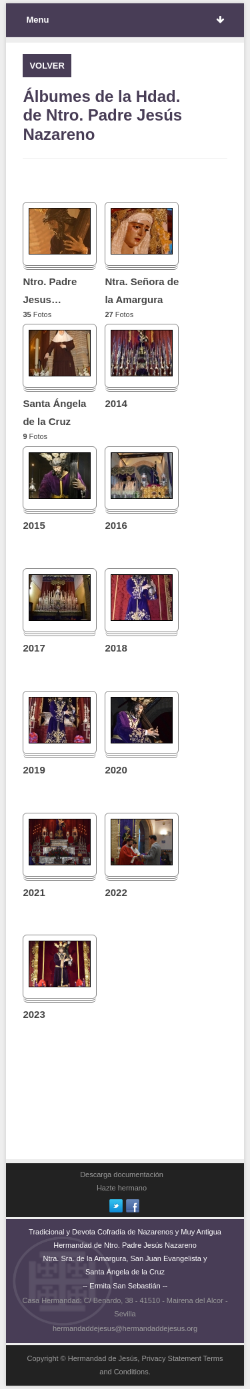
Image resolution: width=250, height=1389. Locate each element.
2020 (116, 769)
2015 (34, 525)
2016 (116, 525)
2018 (116, 648)
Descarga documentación (121, 1174)
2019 (34, 769)
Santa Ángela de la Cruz (54, 412)
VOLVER (47, 66)
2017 (34, 648)
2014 (116, 403)
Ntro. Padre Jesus (50, 290)
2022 (116, 892)
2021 (34, 892)
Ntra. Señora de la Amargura (142, 290)
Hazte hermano (122, 1188)
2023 (34, 1014)
